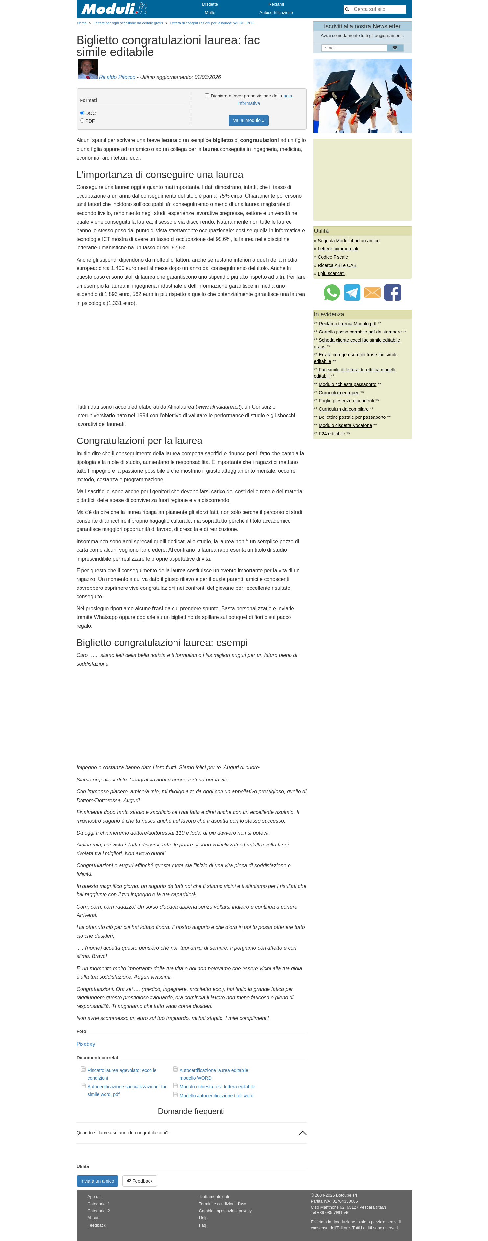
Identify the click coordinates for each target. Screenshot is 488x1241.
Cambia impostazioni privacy (225, 1211)
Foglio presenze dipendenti (346, 400)
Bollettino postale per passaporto (352, 417)
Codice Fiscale (333, 257)
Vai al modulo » (248, 120)
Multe (210, 12)
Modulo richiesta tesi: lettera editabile (217, 1086)
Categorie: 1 (98, 1204)
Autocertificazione (276, 12)
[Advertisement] (192, 357)
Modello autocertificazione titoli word (217, 1095)
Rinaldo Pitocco (117, 77)
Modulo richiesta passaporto (347, 384)
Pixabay (86, 1044)
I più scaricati (331, 273)
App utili (94, 1196)
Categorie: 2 (98, 1211)
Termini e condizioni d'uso (222, 1204)
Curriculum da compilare (344, 409)
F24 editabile (332, 433)
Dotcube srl (346, 1195)
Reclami (276, 4)
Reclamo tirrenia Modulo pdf (347, 323)
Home (82, 23)
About (92, 1218)
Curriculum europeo (339, 392)
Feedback (139, 1181)
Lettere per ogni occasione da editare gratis (128, 23)
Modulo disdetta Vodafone (345, 425)
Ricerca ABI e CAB (337, 265)
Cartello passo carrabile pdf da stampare (360, 331)
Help (203, 1218)
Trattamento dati (214, 1196)
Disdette (210, 4)
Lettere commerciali (338, 248)
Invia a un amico (97, 1181)
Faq (202, 1225)
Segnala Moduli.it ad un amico (349, 240)
